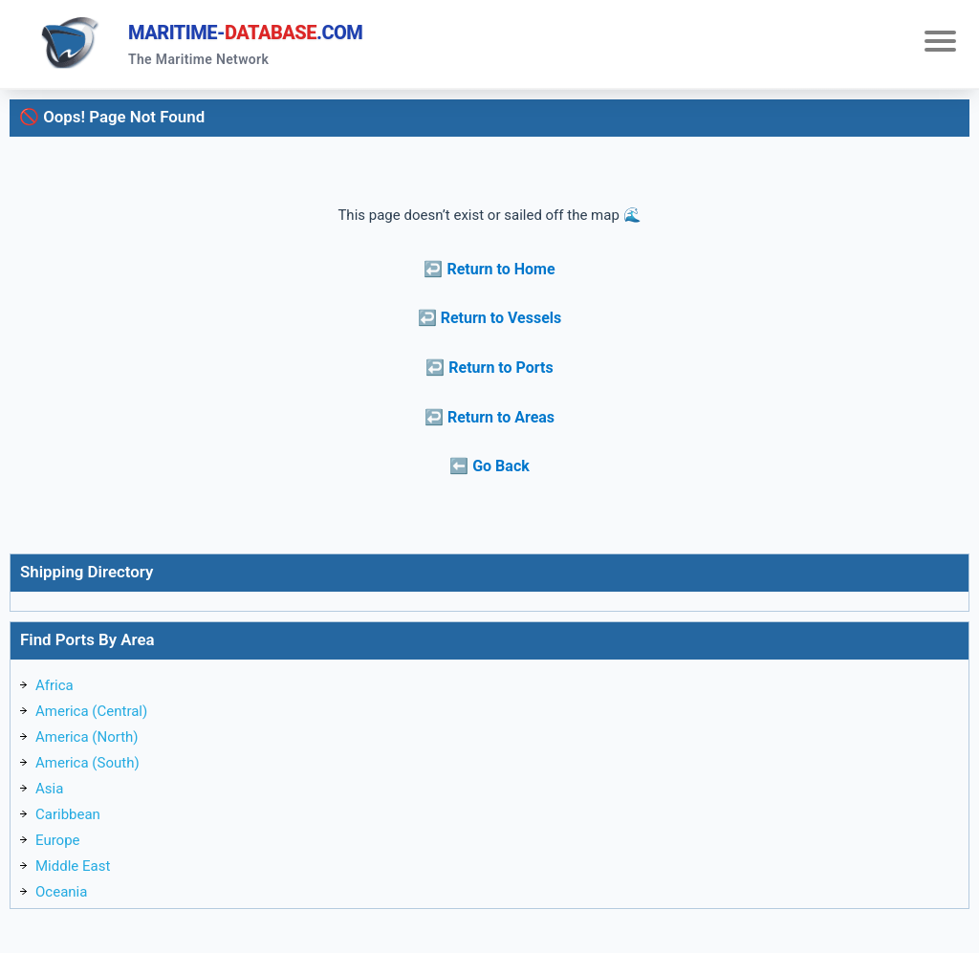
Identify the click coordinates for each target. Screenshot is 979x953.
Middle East (72, 866)
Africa (54, 685)
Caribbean (67, 814)
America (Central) (91, 711)
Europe (57, 840)
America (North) (87, 737)
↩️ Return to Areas (489, 417)
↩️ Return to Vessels (490, 318)
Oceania (61, 891)
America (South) (87, 762)
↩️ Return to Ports (489, 367)
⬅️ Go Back (489, 466)
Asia (49, 788)
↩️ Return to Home (489, 269)
